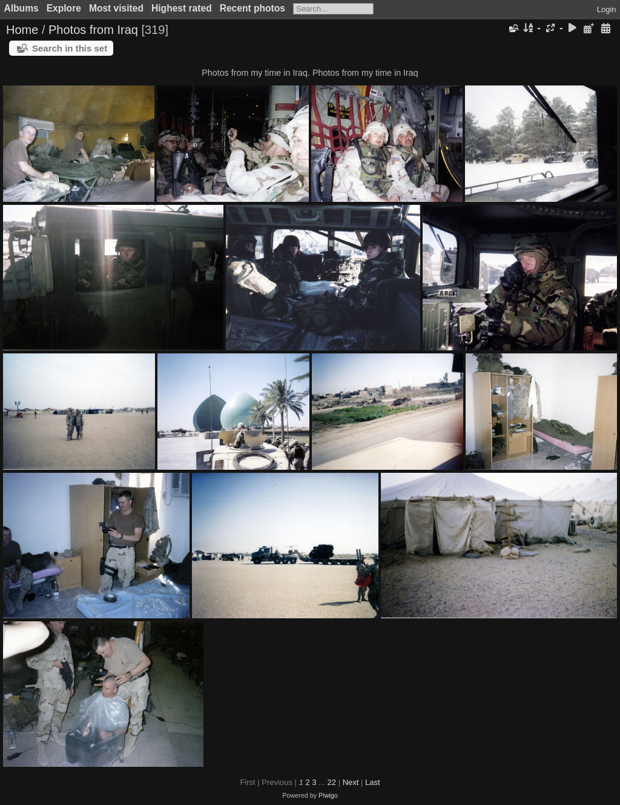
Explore (64, 8)
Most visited (116, 8)
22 (332, 782)
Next (351, 782)
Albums (21, 8)
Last (372, 782)
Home (22, 29)
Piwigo (328, 795)
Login (606, 9)
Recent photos (252, 8)
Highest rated (181, 8)
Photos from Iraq (93, 29)
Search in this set (69, 48)
